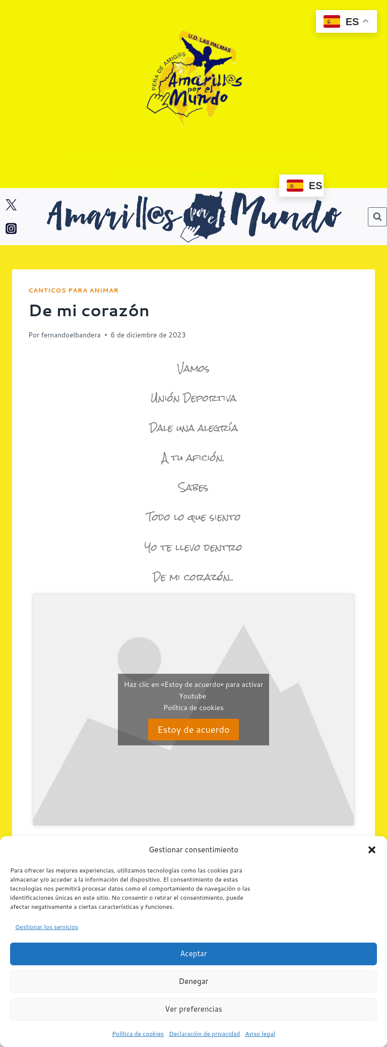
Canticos (176, 155)
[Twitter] (11, 205)
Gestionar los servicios (46, 926)
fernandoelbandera (70, 334)
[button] (372, 850)
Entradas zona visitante (168, 174)
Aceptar (193, 953)
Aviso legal (260, 1033)
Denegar (194, 981)
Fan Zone (253, 174)
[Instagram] (11, 228)
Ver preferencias (193, 1009)
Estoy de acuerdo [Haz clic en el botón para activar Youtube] (193, 729)
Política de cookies (138, 1033)
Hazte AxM (85, 155)
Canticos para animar (73, 290)
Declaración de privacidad (204, 1033)
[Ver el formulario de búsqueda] (377, 216)
